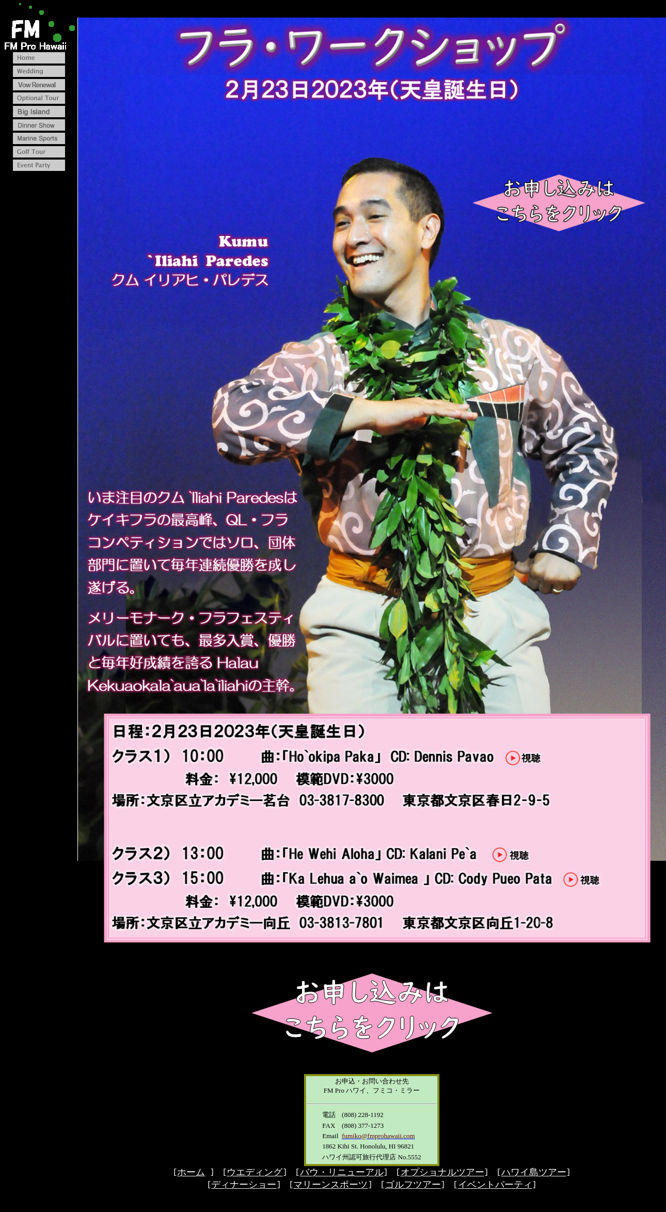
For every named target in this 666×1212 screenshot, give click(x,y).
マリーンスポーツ (330, 1188)
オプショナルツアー (442, 1175)
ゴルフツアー (413, 1188)
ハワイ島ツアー (533, 1175)
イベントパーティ (495, 1188)
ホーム (191, 1175)
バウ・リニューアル (342, 1175)
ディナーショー (243, 1188)
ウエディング (254, 1175)
